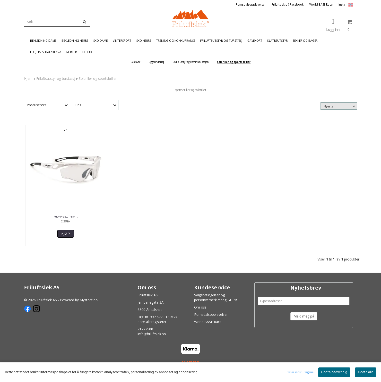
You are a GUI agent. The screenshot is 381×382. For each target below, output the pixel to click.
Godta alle (365, 372)
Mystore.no (89, 300)
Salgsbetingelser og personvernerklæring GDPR (215, 297)
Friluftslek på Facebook (287, 4)
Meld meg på (304, 316)
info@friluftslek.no (152, 334)
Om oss (200, 307)
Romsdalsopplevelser (251, 4)
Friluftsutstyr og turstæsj (55, 78)
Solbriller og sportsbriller (98, 78)
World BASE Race (321, 4)
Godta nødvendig (334, 372)
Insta (341, 4)
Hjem (28, 78)
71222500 (145, 329)
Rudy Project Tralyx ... (65, 216)
